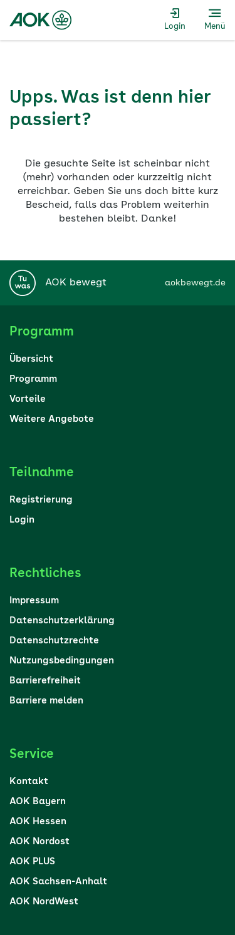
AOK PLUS (32, 862)
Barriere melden (46, 701)
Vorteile (27, 399)
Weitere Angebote (51, 419)
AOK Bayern (37, 802)
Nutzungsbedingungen (61, 661)
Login (21, 520)
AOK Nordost (39, 842)
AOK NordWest (43, 902)
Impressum (34, 601)
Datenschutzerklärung (62, 621)
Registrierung (41, 500)
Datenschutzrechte (54, 641)
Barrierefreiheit (45, 681)
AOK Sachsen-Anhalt (58, 882)
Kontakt (28, 782)
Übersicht (31, 359)
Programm (33, 379)
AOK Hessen (37, 822)
